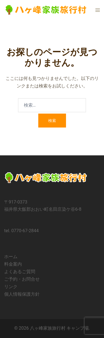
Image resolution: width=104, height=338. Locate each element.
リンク (10, 286)
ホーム (10, 256)
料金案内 (13, 264)
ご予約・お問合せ (22, 279)
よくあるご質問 (19, 271)
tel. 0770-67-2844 (21, 230)
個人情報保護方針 (22, 294)
